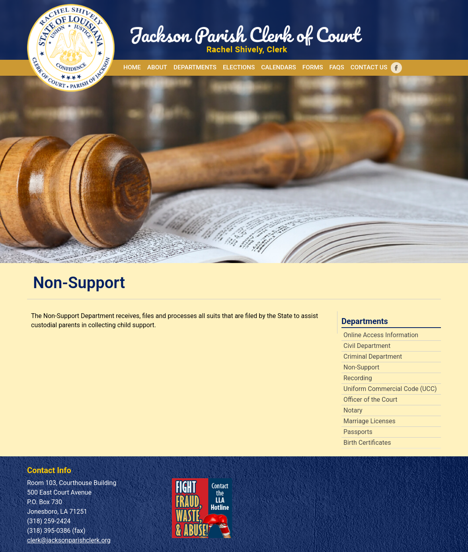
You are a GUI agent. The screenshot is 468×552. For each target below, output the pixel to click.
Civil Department (366, 346)
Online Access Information (380, 335)
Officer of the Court (370, 400)
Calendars (278, 67)
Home (132, 67)
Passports (357, 432)
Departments (195, 67)
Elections (239, 67)
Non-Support (361, 367)
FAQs (336, 67)
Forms (312, 67)
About (157, 67)
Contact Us (369, 67)
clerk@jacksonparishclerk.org (69, 540)
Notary (353, 410)
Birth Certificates (367, 443)
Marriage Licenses (369, 421)
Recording (357, 378)
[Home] (79, 48)
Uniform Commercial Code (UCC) (390, 389)
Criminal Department (372, 357)
